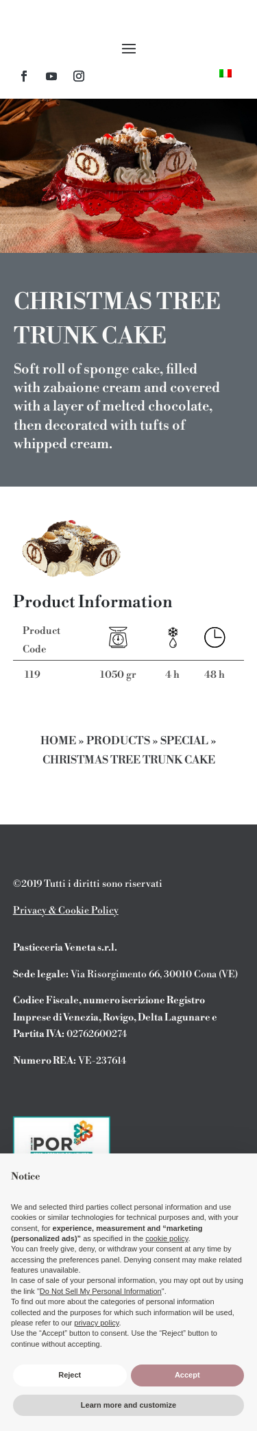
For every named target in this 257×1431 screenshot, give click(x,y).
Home (58, 741)
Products (118, 741)
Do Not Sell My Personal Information (101, 1291)
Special (184, 741)
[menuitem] (225, 73)
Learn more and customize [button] (128, 1405)
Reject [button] (69, 1375)
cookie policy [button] (166, 1238)
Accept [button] (187, 1375)
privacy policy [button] (96, 1323)
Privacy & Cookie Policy (66, 911)
